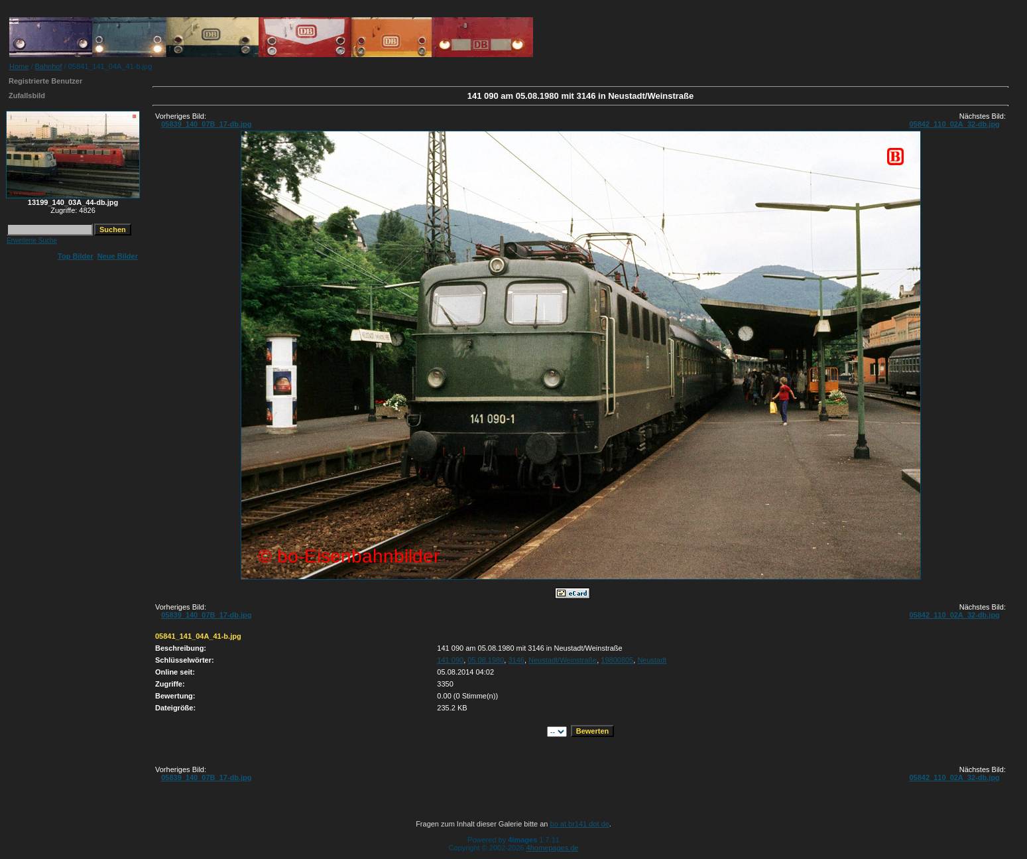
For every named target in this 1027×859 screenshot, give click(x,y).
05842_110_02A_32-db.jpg (954, 124)
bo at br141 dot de (579, 824)
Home (19, 66)
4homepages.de (552, 848)
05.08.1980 (485, 660)
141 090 (450, 660)
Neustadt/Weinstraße (562, 660)
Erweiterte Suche (32, 240)
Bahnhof (48, 66)
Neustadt (651, 660)
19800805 (617, 660)
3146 (516, 660)
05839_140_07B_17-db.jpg (206, 124)
